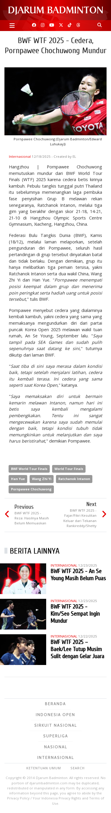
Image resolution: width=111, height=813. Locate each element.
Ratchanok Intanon (74, 479)
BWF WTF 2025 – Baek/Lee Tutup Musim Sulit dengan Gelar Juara (77, 649)
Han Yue (18, 479)
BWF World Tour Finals (29, 468)
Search (77, 768)
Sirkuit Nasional (55, 725)
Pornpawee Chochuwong (31, 489)
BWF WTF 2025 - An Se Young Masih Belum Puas (78, 575)
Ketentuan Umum (43, 768)
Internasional (20, 156)
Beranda (55, 703)
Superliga (55, 736)
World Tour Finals (68, 468)
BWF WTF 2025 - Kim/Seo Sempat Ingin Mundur (75, 613)
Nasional (55, 746)
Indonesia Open (55, 714)
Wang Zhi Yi (41, 479)
